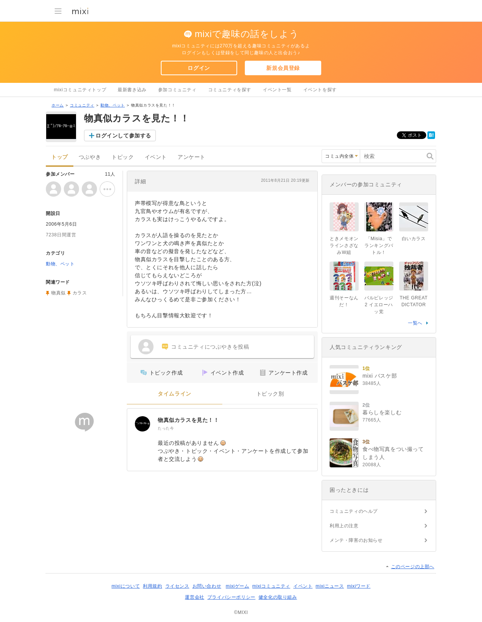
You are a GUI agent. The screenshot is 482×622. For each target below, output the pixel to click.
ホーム (58, 105)
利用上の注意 (344, 525)
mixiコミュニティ (271, 586)
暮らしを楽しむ (381, 412)
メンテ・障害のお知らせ (356, 540)
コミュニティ (82, 105)
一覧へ (415, 323)
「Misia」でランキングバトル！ (378, 245)
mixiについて (126, 586)
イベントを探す (320, 89)
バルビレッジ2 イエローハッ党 (378, 304)
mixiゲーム (237, 586)
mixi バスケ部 (379, 376)
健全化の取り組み (278, 597)
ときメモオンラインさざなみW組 (344, 245)
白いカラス (414, 238)
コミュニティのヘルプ (354, 511)
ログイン (199, 68)
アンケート (191, 157)
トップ (59, 157)
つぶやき (90, 157)
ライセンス (177, 586)
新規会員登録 (283, 68)
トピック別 (270, 394)
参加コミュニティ (177, 89)
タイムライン (174, 394)
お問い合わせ (207, 586)
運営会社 (194, 597)
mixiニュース (329, 586)
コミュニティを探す (229, 89)
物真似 (58, 293)
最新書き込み (132, 89)
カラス (80, 293)
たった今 (166, 428)
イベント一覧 (277, 89)
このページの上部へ (412, 566)
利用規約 (152, 586)
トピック (123, 157)
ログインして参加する (123, 135)
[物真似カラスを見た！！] (142, 423)
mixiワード (358, 586)
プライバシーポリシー (231, 597)
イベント (156, 157)
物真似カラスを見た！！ (188, 420)
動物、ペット (112, 105)
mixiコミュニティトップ (80, 89)
